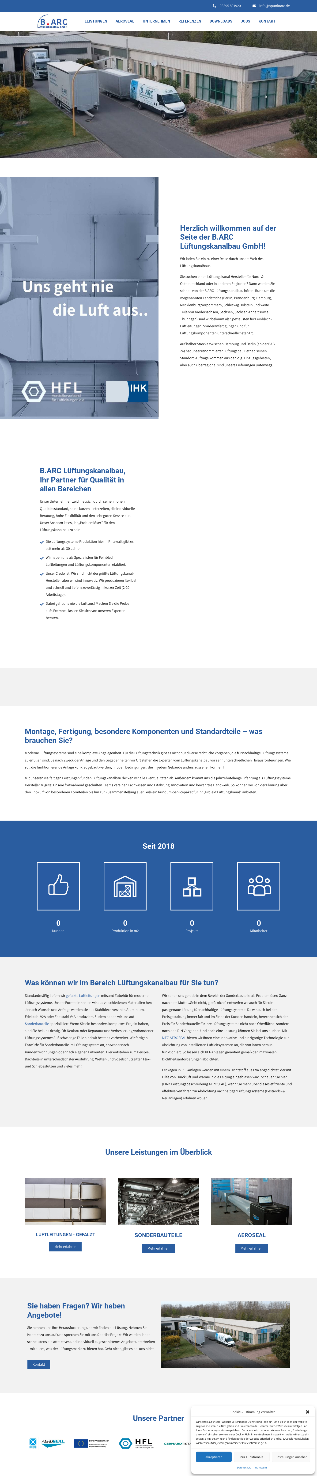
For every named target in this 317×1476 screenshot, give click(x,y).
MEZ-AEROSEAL (174, 1037)
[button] (307, 1412)
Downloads (221, 21)
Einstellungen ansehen (291, 1457)
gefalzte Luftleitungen (83, 995)
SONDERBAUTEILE (158, 1235)
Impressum (260, 1467)
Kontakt (267, 21)
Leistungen (96, 21)
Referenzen (189, 21)
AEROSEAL (125, 21)
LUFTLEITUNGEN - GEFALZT (65, 1234)
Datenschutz (244, 1467)
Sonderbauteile (37, 1023)
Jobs (245, 21)
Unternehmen (156, 21)
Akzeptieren (213, 1457)
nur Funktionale (251, 1457)
